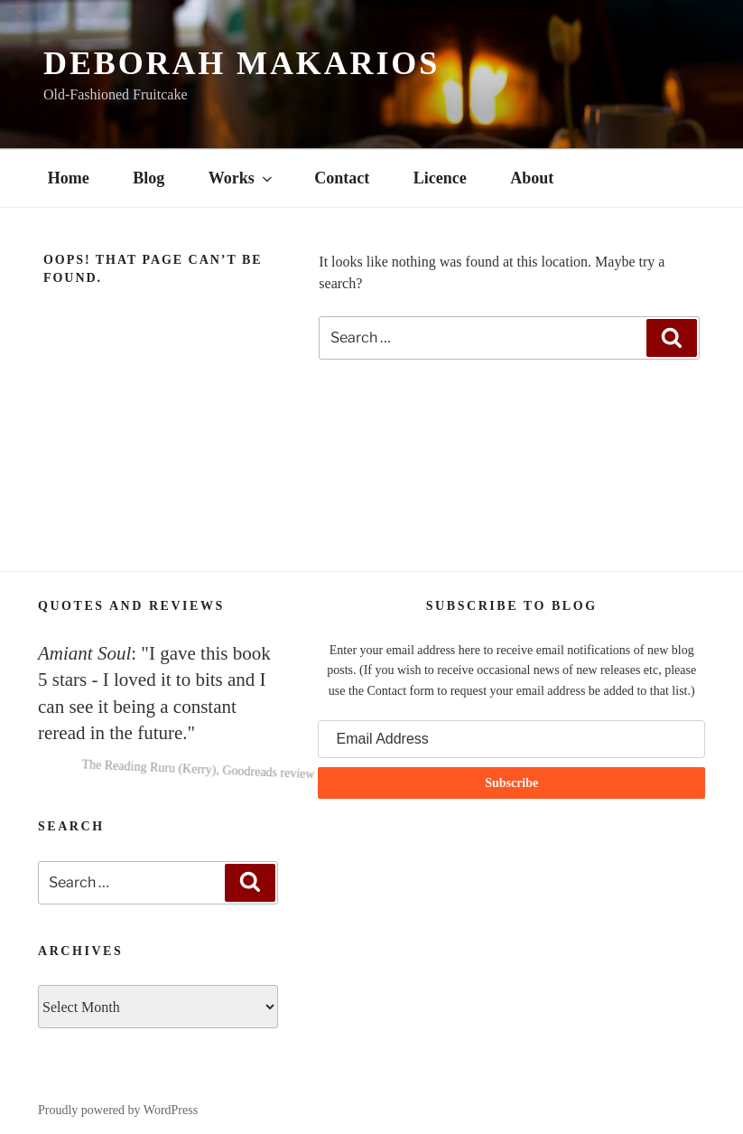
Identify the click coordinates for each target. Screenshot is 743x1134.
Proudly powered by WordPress (118, 1110)
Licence (440, 178)
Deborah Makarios (241, 63)
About (531, 178)
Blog (148, 178)
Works (242, 178)
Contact (341, 178)
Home (68, 178)
